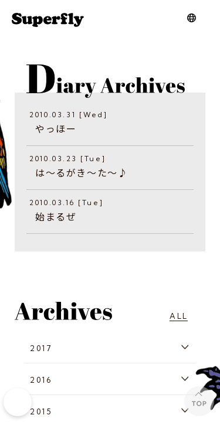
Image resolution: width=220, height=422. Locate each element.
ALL (179, 316)
